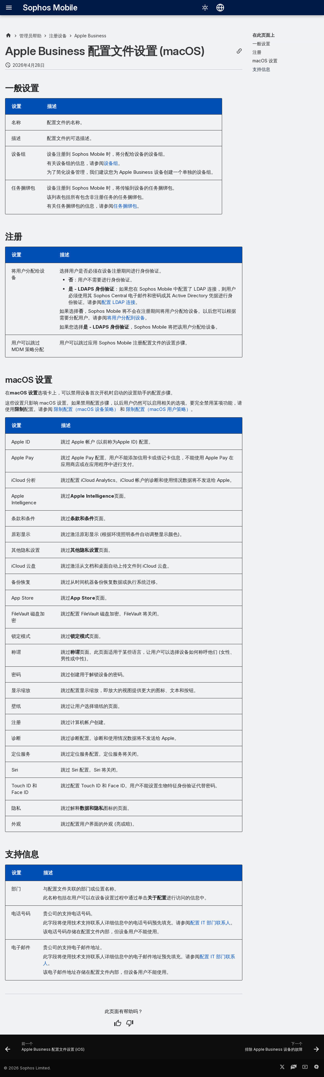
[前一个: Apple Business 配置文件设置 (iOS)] (46, 1049)
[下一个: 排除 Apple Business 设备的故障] (280, 1049)
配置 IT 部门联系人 (210, 923)
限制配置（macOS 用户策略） (158, 409)
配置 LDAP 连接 (118, 302)
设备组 (111, 163)
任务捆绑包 (125, 206)
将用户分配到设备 (126, 318)
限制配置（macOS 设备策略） (86, 409)
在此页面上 (263, 35)
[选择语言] (220, 7)
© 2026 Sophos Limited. (27, 1068)
